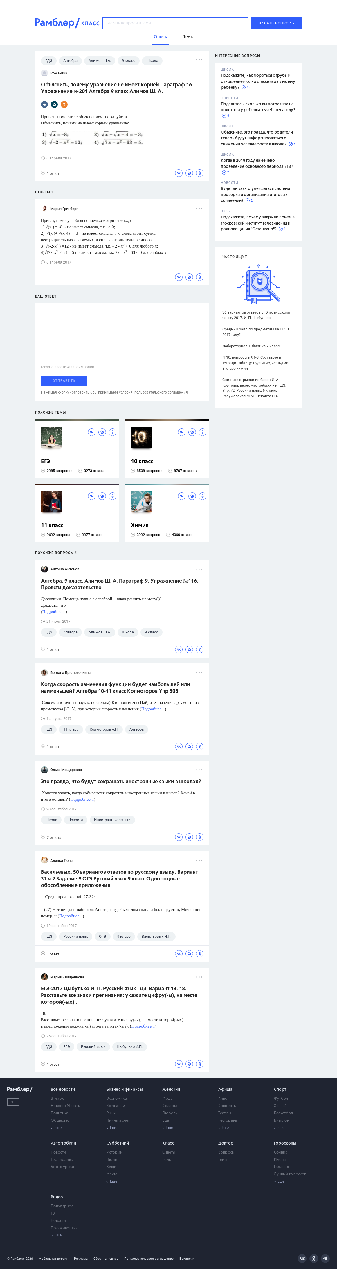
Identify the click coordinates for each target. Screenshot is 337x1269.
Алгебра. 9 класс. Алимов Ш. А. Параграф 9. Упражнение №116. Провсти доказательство (119, 584)
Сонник (280, 1152)
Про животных (64, 1228)
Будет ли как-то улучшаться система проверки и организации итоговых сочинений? (255, 195)
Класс (168, 1143)
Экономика (117, 1099)
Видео (57, 1197)
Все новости (63, 1090)
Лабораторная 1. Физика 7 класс (251, 346)
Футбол (281, 1099)
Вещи (111, 1167)
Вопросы (226, 1152)
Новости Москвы (66, 1106)
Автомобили (63, 1143)
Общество (60, 1120)
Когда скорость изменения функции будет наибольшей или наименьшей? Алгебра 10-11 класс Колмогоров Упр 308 (115, 688)
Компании (116, 1106)
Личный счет (118, 1120)
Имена (280, 1160)
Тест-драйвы (62, 1160)
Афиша (225, 1090)
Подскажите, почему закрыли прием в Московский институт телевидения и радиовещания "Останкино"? (258, 223)
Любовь (169, 1113)
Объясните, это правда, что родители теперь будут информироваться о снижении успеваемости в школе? (257, 138)
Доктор (226, 1143)
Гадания (281, 1167)
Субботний (118, 1143)
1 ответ (50, 173)
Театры (224, 1113)
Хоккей (280, 1106)
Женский (171, 1090)
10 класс (142, 462)
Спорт (280, 1090)
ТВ (53, 1213)
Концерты (227, 1106)
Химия (140, 526)
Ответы (168, 1152)
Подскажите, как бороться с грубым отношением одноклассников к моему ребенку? (258, 82)
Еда (165, 1120)
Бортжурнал (62, 1167)
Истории (114, 1152)
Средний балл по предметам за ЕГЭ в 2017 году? (255, 332)
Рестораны (228, 1120)
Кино (223, 1099)
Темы (167, 1160)
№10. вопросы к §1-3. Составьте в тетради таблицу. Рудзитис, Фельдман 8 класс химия (256, 363)
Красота (169, 1106)
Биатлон (281, 1120)
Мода (167, 1099)
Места (112, 1174)
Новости (58, 1152)
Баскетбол (283, 1113)
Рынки (112, 1113)
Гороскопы (285, 1143)
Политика (59, 1113)
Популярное (62, 1206)
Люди (112, 1160)
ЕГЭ (45, 462)
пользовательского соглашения (161, 392)
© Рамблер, (16, 1258)
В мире (57, 1099)
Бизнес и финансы (125, 1090)
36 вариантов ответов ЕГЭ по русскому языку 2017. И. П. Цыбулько (256, 315)
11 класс (52, 526)
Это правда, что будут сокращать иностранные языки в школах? (121, 781)
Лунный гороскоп (290, 1174)
